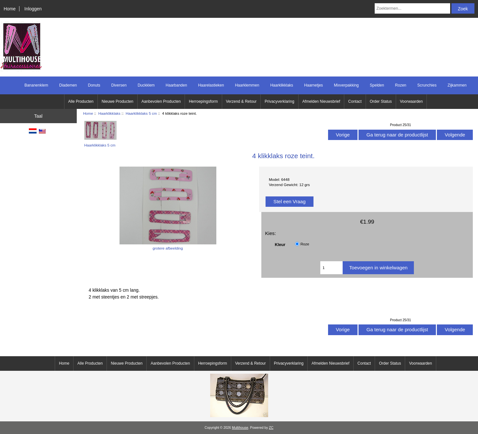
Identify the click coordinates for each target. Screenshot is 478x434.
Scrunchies (427, 85)
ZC (271, 427)
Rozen (400, 85)
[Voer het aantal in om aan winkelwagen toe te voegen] (331, 267)
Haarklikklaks (109, 113)
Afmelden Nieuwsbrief (321, 101)
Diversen (119, 85)
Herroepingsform (203, 101)
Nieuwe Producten (117, 101)
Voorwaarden (411, 101)
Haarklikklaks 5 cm (141, 113)
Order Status (381, 101)
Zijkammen (457, 85)
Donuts (94, 85)
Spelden (377, 85)
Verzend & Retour (241, 101)
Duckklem (146, 85)
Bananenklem (36, 85)
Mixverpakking (346, 85)
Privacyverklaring (279, 101)
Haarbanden (176, 85)
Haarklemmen (247, 85)
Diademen (68, 85)
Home (10, 8)
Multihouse (240, 427)
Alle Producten (81, 101)
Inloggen (32, 8)
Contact (354, 101)
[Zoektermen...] (412, 8)
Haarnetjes (313, 85)
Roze (305, 244)
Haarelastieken (211, 85)
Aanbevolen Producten (161, 101)
